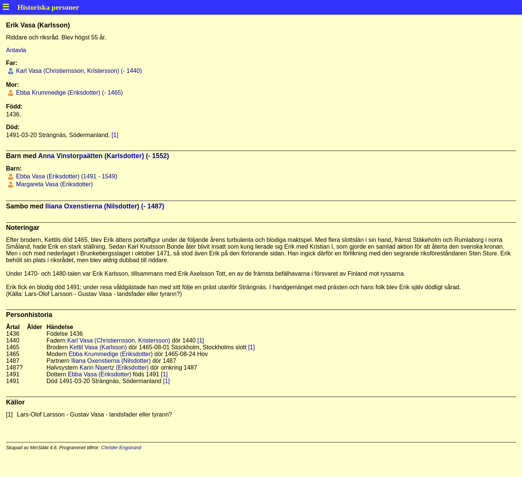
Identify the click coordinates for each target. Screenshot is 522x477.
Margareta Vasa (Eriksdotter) (53, 184)
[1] (115, 135)
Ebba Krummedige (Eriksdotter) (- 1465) (68, 92)
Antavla (16, 50)
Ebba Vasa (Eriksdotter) (99, 374)
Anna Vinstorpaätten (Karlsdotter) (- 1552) (103, 156)
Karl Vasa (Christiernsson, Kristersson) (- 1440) (78, 71)
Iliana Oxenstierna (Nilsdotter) (111, 361)
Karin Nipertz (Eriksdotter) (114, 367)
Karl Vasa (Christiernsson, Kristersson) (118, 340)
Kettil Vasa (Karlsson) (98, 347)
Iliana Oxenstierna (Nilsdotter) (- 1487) (104, 206)
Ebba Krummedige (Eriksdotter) (110, 354)
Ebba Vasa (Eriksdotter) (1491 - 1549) (65, 176)
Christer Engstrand (121, 447)
